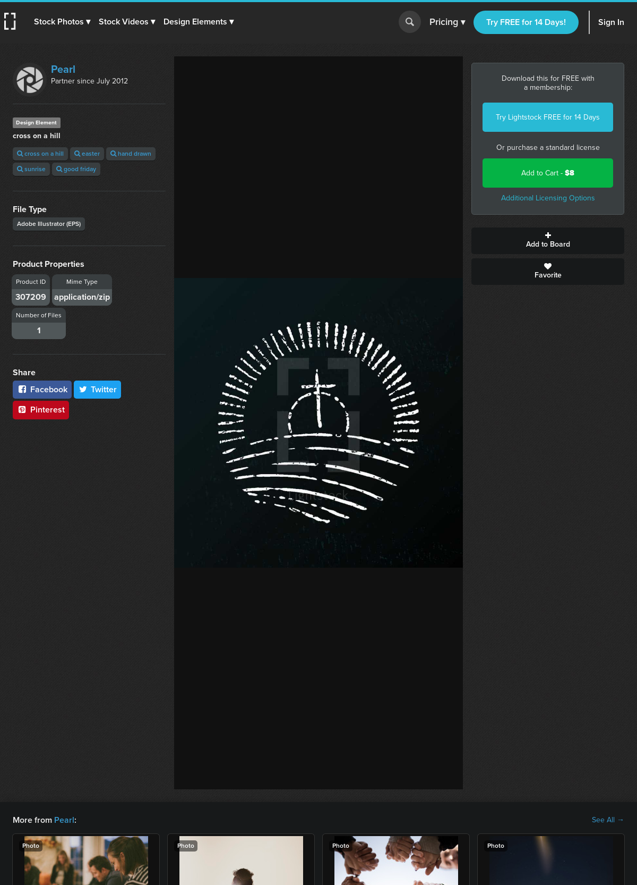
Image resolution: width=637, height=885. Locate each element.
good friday (76, 169)
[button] (62, 21)
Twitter (97, 389)
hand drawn (130, 153)
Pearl (63, 69)
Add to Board (548, 241)
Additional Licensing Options (548, 198)
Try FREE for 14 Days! (526, 22)
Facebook (42, 389)
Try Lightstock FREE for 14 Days (548, 117)
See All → (608, 820)
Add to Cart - (547, 173)
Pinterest (41, 409)
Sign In (611, 22)
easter (87, 153)
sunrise (31, 169)
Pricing (447, 22)
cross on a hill (40, 153)
